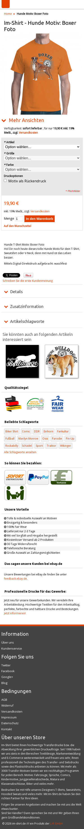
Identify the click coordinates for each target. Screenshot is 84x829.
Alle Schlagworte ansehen (20, 452)
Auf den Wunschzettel (17, 226)
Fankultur (63, 431)
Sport (39, 446)
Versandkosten (28, 133)
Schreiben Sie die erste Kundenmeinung (28, 281)
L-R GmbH (56, 823)
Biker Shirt (11, 431)
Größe (9, 153)
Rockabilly (11, 446)
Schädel (27, 446)
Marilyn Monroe (28, 438)
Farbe (9, 165)
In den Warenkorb (39, 219)
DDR (37, 431)
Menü (6, 4)
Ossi (45, 438)
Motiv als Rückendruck (27, 181)
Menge (9, 218)
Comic (26, 431)
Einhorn (48, 431)
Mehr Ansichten (26, 120)
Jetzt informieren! (15, 613)
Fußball (10, 438)
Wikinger (65, 446)
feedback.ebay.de (15, 579)
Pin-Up (70, 438)
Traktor (51, 446)
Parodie (57, 438)
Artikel (9, 142)
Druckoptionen (13, 176)
